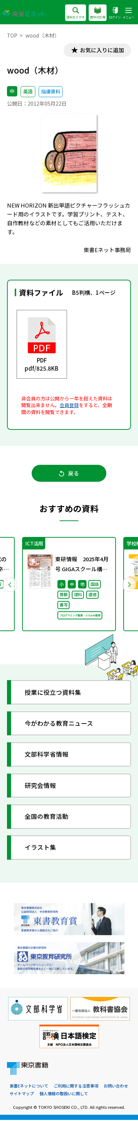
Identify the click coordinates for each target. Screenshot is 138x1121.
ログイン (115, 13)
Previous (10, 585)
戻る (69, 474)
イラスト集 (40, 848)
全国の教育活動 (47, 817)
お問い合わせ (116, 1087)
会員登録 (69, 405)
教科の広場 (97, 13)
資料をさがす (76, 13)
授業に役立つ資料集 (53, 693)
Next (128, 585)
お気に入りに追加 (101, 50)
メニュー (128, 13)
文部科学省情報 (47, 755)
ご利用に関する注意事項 (76, 1087)
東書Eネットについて (29, 1087)
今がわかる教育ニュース (59, 724)
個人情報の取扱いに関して (63, 1094)
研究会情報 (40, 786)
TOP (12, 35)
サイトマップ (22, 1094)
